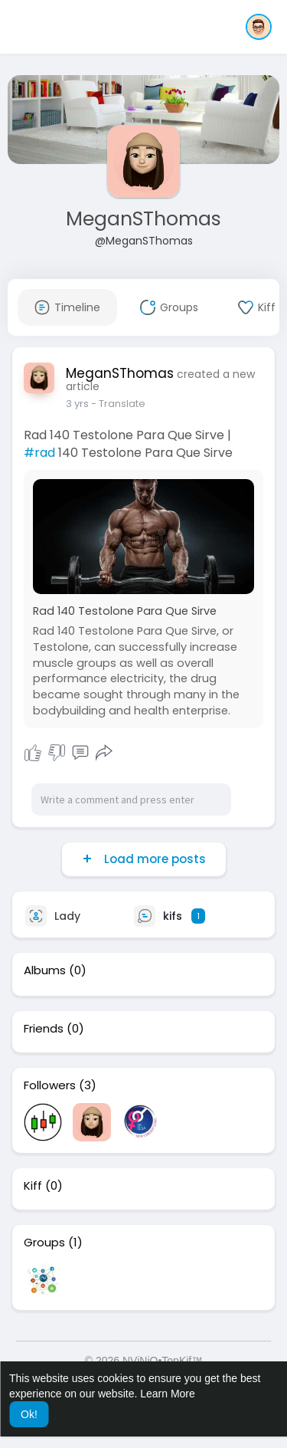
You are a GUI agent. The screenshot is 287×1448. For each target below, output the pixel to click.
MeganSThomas (143, 218)
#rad (39, 452)
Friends (44, 1029)
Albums (45, 970)
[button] (258, 27)
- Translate (118, 403)
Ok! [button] (29, 1414)
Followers (50, 1085)
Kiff (33, 1186)
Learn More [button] (167, 1393)
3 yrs (77, 403)
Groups (44, 1242)
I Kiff (32, 752)
